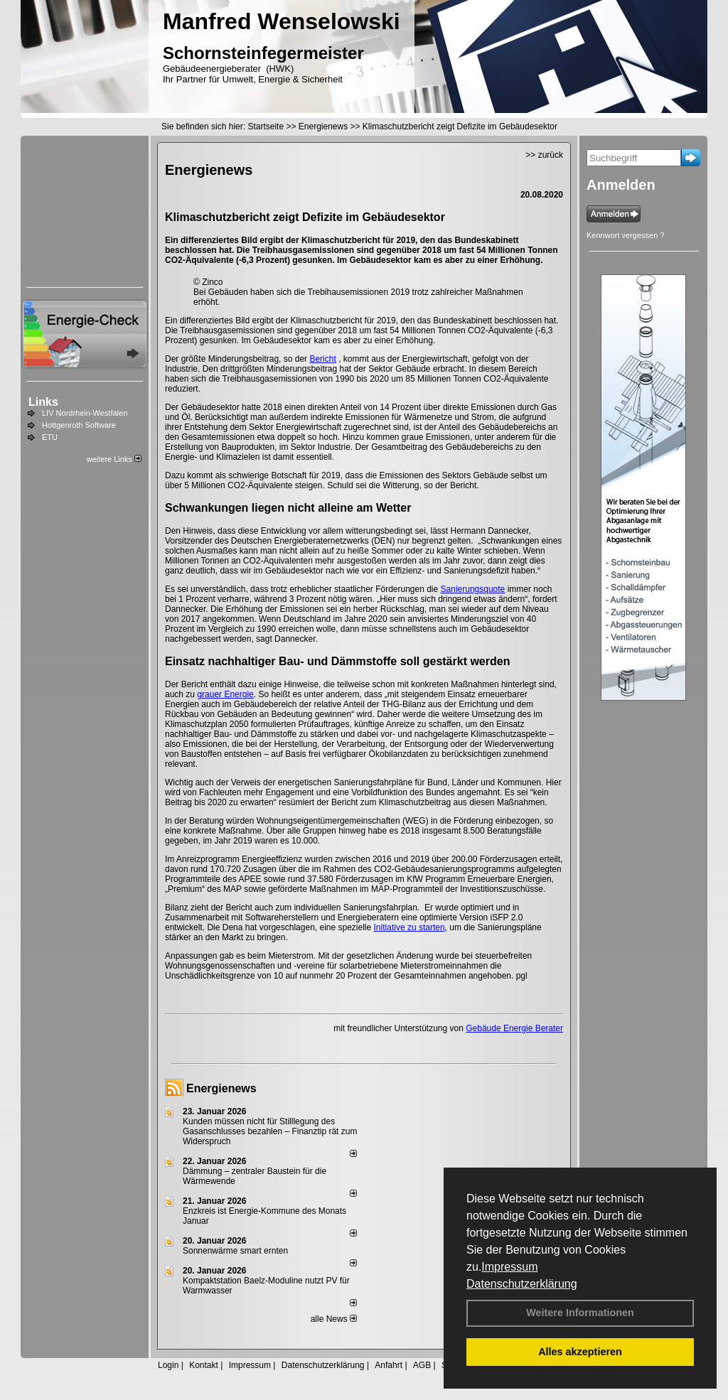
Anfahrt (388, 1365)
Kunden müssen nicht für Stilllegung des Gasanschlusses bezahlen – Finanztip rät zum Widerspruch (270, 1131)
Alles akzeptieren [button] (580, 1351)
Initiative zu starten (409, 927)
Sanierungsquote (473, 589)
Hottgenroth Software (79, 425)
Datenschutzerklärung (521, 1284)
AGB (422, 1365)
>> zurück (544, 155)
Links (43, 402)
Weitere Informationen (580, 1312)
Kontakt (203, 1365)
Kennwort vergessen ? (625, 235)
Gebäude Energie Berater (514, 1028)
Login (168, 1365)
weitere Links (114, 459)
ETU (50, 437)
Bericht (322, 359)
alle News (334, 1319)
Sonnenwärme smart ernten (235, 1251)
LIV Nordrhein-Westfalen (84, 413)
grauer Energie (225, 694)
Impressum (509, 1267)
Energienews (221, 1088)
